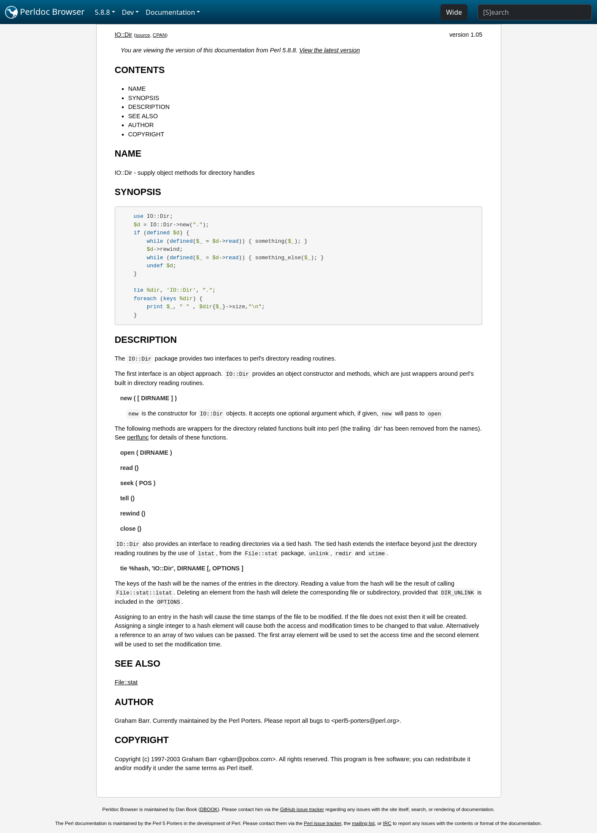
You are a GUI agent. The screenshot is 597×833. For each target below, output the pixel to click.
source (142, 35)
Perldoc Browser (45, 12)
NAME (137, 88)
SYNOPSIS (143, 98)
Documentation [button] (170, 12)
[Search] (535, 12)
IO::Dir (123, 34)
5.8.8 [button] (102, 12)
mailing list (363, 823)
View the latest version (329, 50)
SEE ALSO (143, 116)
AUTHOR (141, 125)
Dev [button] (128, 12)
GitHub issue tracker (302, 809)
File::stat (126, 682)
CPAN (159, 35)
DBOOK (209, 809)
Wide (454, 12)
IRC (387, 823)
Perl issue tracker (322, 823)
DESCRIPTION (149, 106)
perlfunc (138, 437)
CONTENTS (140, 70)
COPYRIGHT (146, 134)
